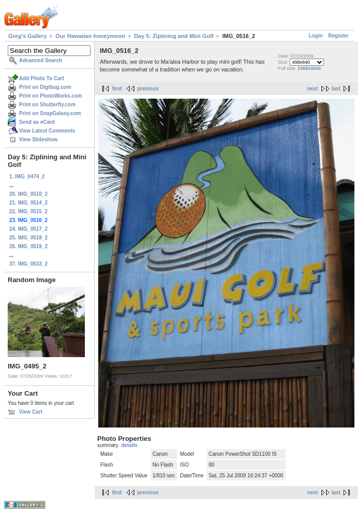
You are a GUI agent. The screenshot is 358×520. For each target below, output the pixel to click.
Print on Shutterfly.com (47, 104)
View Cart (30, 412)
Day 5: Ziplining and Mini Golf (174, 36)
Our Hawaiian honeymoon (91, 36)
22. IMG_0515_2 (28, 211)
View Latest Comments (47, 131)
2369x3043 (308, 68)
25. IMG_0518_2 (28, 237)
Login (316, 36)
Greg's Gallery (27, 36)
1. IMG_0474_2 (27, 176)
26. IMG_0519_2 (28, 246)
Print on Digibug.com (45, 87)
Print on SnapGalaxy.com (50, 113)
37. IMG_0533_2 (28, 264)
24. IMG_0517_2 (28, 229)
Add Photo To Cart (41, 78)
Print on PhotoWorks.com (50, 96)
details (129, 445)
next (312, 88)
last (336, 88)
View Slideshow (38, 139)
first (117, 88)
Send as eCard (37, 122)
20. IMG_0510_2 (28, 194)
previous (148, 88)
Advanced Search (40, 60)
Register (338, 36)
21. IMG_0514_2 (28, 203)
